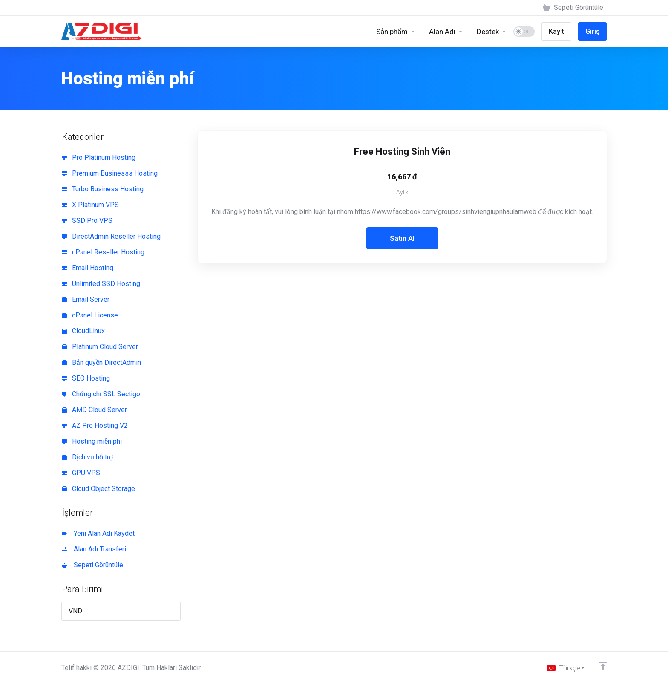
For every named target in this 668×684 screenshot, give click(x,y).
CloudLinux (83, 331)
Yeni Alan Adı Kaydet (98, 533)
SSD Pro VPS (87, 220)
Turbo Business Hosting (103, 189)
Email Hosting (87, 268)
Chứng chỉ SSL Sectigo (101, 394)
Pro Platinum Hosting (98, 157)
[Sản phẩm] (395, 31)
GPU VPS (81, 473)
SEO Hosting (86, 378)
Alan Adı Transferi (94, 549)
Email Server (85, 299)
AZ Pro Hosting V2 (95, 425)
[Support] (491, 31)
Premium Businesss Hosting (110, 173)
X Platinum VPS (90, 205)
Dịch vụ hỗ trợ (87, 457)
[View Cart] (573, 7)
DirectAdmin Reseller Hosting (111, 236)
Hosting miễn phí (92, 441)
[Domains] (446, 31)
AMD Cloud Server (94, 410)
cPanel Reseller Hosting (103, 252)
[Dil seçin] (566, 667)
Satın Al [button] (402, 238)
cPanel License (90, 315)
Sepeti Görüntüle (92, 565)
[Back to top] (602, 665)
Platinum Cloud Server (100, 347)
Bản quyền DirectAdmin (101, 362)
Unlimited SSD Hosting (101, 284)
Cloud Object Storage (98, 489)
